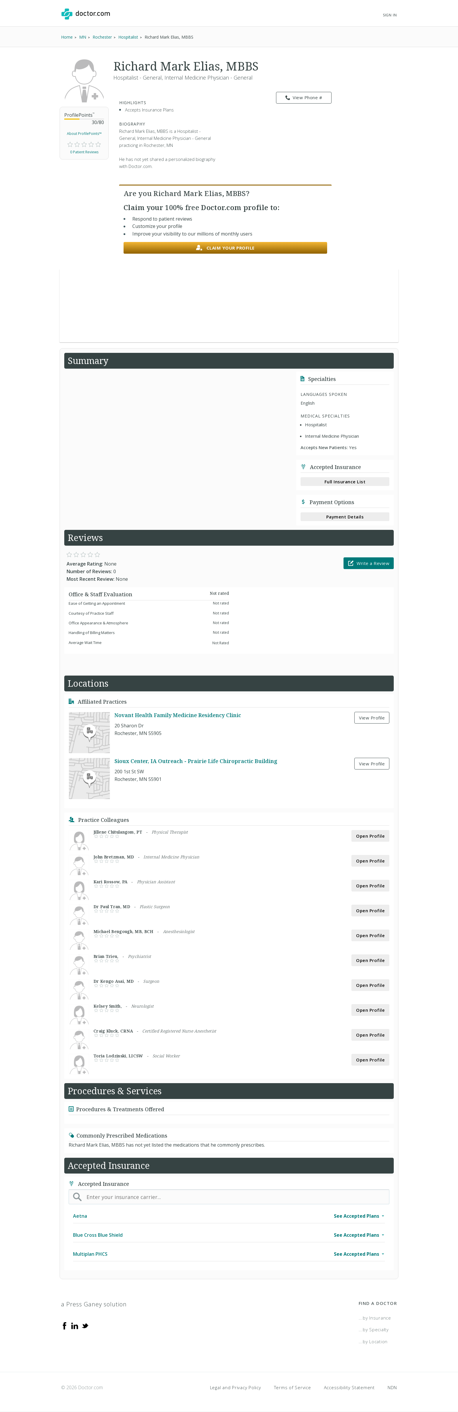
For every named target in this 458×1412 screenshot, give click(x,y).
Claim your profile (225, 248)
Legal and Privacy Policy (235, 1387)
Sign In (390, 15)
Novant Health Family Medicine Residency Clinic (177, 715)
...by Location (373, 1341)
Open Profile (370, 836)
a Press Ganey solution (94, 1304)
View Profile (372, 718)
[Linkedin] (74, 1325)
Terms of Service (292, 1387)
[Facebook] (64, 1325)
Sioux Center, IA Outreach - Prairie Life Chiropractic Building (195, 761)
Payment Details (345, 517)
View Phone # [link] (303, 98)
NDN (392, 1387)
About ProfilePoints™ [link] (84, 133)
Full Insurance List (345, 482)
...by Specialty (374, 1329)
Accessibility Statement (349, 1387)
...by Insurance (375, 1318)
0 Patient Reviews (84, 152)
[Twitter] (85, 1325)
